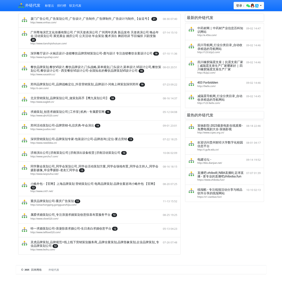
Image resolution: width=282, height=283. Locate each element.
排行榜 (61, 5)
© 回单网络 (32, 269)
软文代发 (75, 5)
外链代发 (29, 6)
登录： (247, 5)
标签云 (49, 5)
